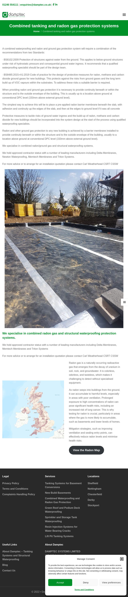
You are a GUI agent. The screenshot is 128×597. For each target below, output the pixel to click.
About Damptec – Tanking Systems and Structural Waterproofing (17, 555)
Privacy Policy (10, 483)
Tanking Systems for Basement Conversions (63, 485)
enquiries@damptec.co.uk (35, 4)
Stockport (93, 505)
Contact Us (8, 570)
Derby (91, 500)
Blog (5, 565)
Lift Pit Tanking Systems (59, 536)
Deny (86, 582)
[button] (121, 559)
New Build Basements (58, 492)
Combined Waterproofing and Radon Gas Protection (62, 500)
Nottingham (94, 488)
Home (36, 31)
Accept (60, 582)
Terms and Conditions (84, 590)
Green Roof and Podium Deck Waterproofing (62, 510)
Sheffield (93, 483)
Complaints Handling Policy (18, 494)
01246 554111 (10, 4)
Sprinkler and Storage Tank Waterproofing (61, 519)
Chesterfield (95, 494)
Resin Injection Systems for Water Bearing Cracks (61, 528)
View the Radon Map (86, 450)
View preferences (111, 582)
